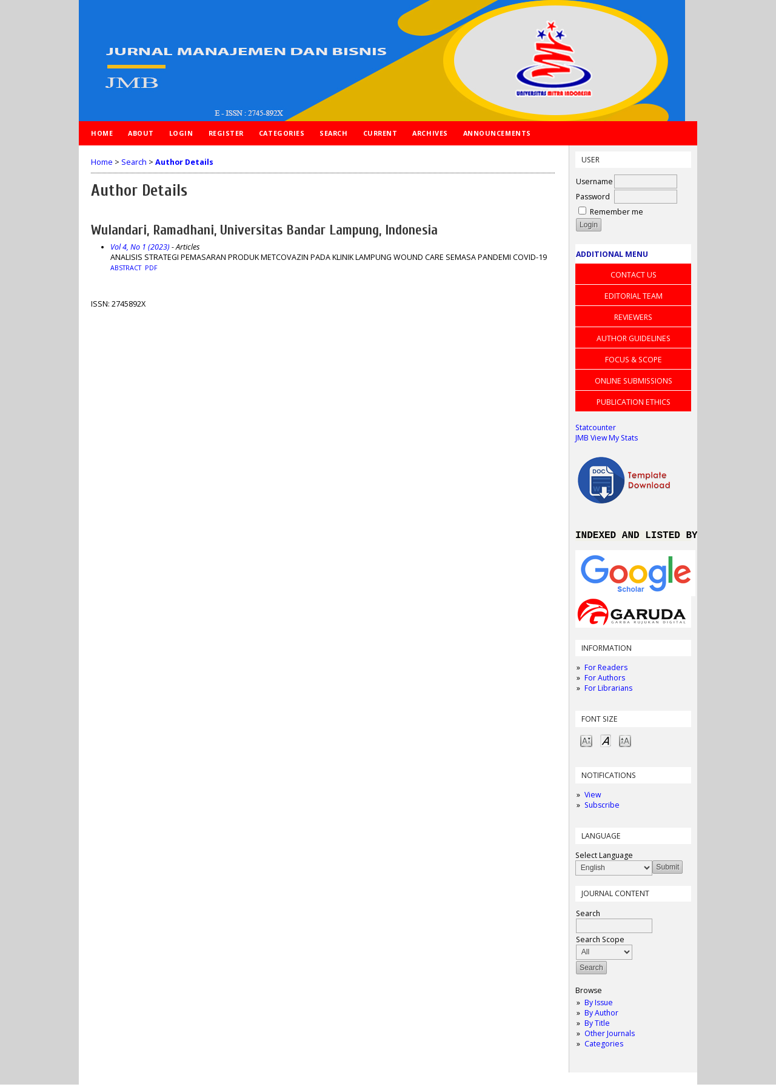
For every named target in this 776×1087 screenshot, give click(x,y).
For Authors (604, 680)
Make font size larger (625, 743)
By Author (601, 1015)
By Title (597, 1025)
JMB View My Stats (606, 438)
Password (593, 196)
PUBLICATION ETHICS (634, 402)
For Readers (605, 670)
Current (380, 133)
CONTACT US (633, 275)
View (592, 797)
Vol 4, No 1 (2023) (140, 247)
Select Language (604, 858)
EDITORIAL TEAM (633, 296)
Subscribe (602, 807)
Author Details (184, 162)
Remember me (616, 212)
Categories (603, 1046)
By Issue (598, 1005)
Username (594, 181)
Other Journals (609, 1036)
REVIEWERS (633, 317)
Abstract (125, 268)
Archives (429, 133)
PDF (151, 268)
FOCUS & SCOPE (633, 359)
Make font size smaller (586, 743)
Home (102, 133)
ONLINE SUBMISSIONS (633, 381)
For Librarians (608, 690)
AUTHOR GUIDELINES (634, 338)
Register (226, 133)
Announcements (497, 133)
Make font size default (606, 743)
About (141, 133)
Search (333, 133)
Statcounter (595, 427)
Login (181, 133)
